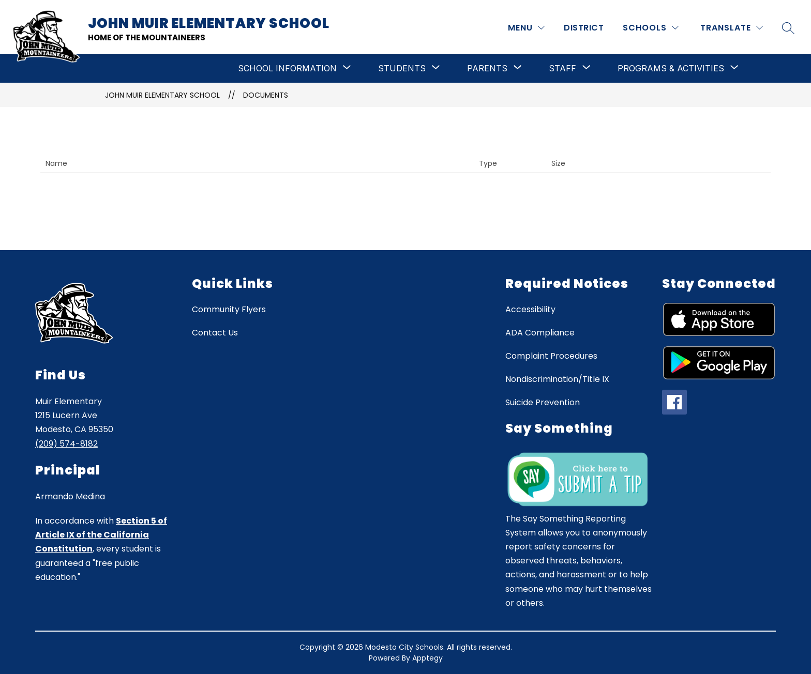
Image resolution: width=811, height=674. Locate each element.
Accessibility (530, 309)
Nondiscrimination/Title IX (557, 379)
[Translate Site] (731, 27)
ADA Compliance (540, 333)
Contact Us (215, 333)
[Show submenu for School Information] (287, 68)
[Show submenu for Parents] (487, 68)
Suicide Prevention (542, 402)
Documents (265, 95)
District (584, 28)
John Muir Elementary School (162, 95)
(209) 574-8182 (66, 444)
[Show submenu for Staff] (562, 68)
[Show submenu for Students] (402, 68)
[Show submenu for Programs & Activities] (671, 68)
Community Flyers (229, 309)
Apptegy (427, 658)
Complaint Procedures (551, 356)
